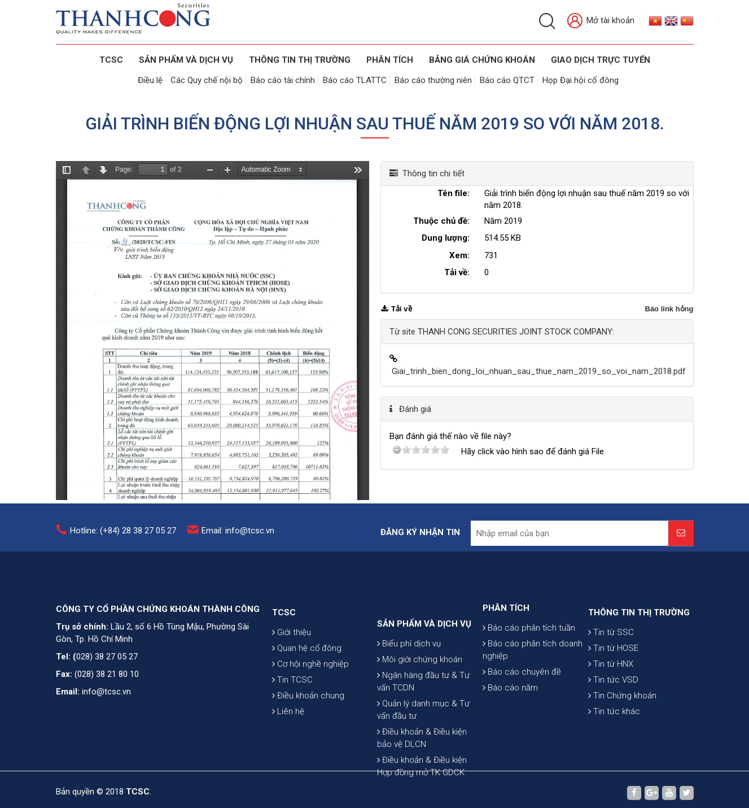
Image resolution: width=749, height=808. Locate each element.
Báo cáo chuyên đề (522, 698)
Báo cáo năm (510, 714)
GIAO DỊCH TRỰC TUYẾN (600, 60)
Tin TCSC (292, 712)
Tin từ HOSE (613, 680)
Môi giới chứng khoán (419, 706)
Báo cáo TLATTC (355, 80)
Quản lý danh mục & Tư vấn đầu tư (423, 756)
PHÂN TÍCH (506, 634)
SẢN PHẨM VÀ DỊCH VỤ (186, 60)
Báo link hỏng (669, 309)
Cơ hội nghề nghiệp (310, 696)
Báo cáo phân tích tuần (529, 654)
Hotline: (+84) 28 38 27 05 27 (123, 536)
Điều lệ (150, 80)
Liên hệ (288, 744)
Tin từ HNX (610, 696)
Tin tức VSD (613, 712)
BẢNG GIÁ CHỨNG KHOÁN (482, 60)
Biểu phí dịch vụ (409, 690)
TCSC (111, 60)
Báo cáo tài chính (283, 80)
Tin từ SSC (611, 664)
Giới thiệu (291, 664)
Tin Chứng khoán (622, 728)
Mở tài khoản (600, 21)
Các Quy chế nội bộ (206, 80)
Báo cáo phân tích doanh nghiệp (532, 676)
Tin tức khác (614, 744)
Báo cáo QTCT (507, 80)
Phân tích (389, 60)
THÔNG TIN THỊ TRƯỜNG (300, 60)
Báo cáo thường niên (433, 80)
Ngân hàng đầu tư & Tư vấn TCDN (423, 728)
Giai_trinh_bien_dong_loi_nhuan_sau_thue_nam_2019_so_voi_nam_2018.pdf (539, 371)
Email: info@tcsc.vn (238, 536)
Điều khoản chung (308, 728)
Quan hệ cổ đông (306, 680)
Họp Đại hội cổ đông (580, 80)
